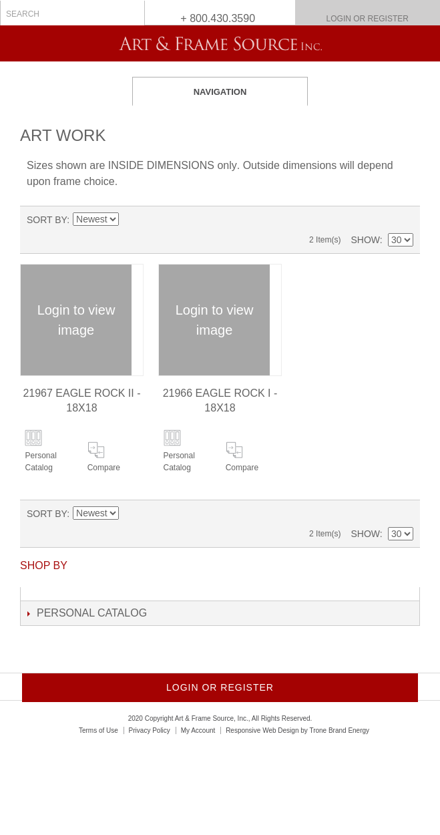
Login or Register (367, 18)
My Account (198, 730)
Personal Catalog (40, 461)
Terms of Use (98, 730)
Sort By (47, 219)
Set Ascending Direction (129, 220)
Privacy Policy (149, 730)
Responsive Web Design (262, 730)
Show (365, 239)
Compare (103, 467)
